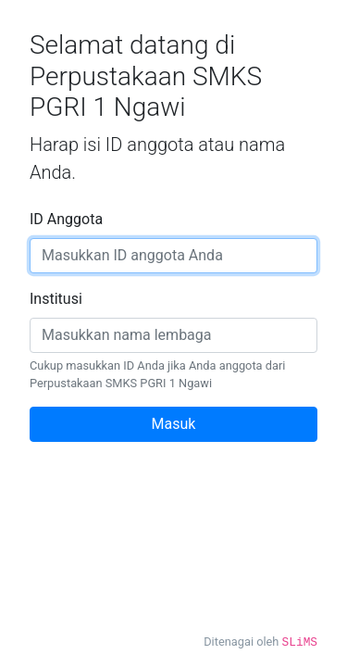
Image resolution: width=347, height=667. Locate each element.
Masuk (174, 424)
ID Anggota (66, 219)
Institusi (56, 299)
